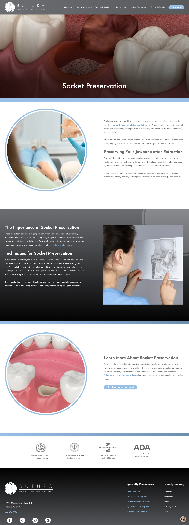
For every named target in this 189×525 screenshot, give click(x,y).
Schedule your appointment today (119, 375)
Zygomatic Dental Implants (137, 506)
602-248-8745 (11, 512)
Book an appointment (120, 387)
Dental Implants (133, 491)
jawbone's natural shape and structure (133, 124)
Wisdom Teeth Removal (136, 511)
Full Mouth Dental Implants (138, 501)
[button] (69, 7)
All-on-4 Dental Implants (136, 496)
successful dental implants (60, 244)
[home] (25, 7)
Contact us (176, 7)
